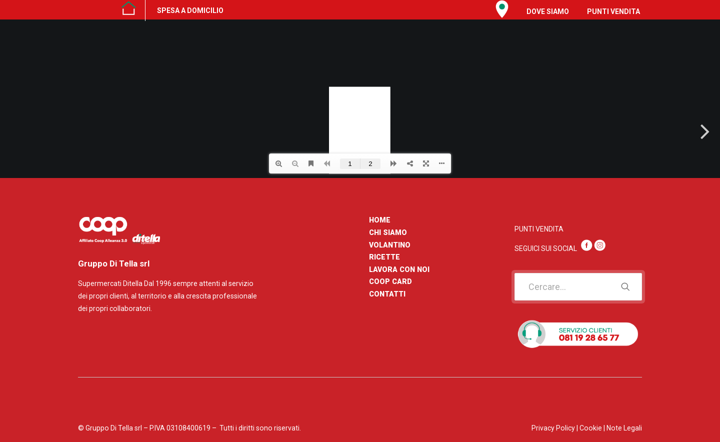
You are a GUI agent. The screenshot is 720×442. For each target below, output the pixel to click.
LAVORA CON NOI (399, 270)
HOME (379, 220)
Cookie (591, 428)
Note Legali (624, 428)
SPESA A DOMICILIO (190, 10)
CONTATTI (387, 294)
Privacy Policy (553, 428)
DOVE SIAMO (547, 12)
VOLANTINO (389, 245)
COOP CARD (390, 282)
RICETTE (384, 257)
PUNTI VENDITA (613, 12)
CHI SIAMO (388, 232)
